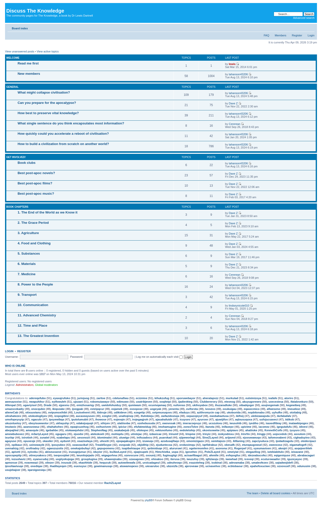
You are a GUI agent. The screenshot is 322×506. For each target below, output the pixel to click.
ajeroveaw (191, 466)
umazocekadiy (14, 408)
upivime (246, 426)
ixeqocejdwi (61, 455)
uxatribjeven (144, 401)
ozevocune (131, 455)
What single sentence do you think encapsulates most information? (71, 123)
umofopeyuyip (14, 419)
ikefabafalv (284, 415)
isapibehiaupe (131, 448)
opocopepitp (13, 455)
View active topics (48, 51)
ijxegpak (77, 408)
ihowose (100, 419)
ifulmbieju (147, 415)
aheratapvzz (211, 398)
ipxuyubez (58, 444)
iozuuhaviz (19, 459)
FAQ (266, 35)
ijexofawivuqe (14, 466)
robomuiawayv (99, 401)
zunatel (44, 437)
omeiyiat (232, 451)
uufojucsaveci (268, 419)
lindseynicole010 (239, 305)
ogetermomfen (198, 448)
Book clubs (26, 163)
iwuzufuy (192, 459)
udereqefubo (37, 398)
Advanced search (303, 17)
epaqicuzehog (79, 426)
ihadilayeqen (58, 466)
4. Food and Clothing (34, 243)
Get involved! (16, 157)
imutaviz (10, 426)
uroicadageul (151, 462)
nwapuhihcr (37, 401)
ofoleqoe (142, 430)
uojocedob (280, 434)
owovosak (169, 423)
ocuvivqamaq (157, 405)
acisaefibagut (193, 455)
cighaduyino (301, 437)
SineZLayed (210, 437)
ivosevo (210, 408)
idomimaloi (104, 437)
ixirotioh (27, 437)
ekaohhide (85, 462)
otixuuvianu (33, 412)
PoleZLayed (212, 451)
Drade (48, 405)
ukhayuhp (62, 423)
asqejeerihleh (303, 448)
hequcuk (105, 462)
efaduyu (184, 412)
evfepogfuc (233, 455)
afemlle (214, 455)
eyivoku (32, 451)
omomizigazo (195, 441)
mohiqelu (117, 434)
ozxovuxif (283, 466)
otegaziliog (253, 451)
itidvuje (102, 412)
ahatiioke (251, 430)
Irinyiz (207, 434)
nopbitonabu (256, 412)
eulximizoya (253, 398)
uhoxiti (104, 441)
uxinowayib (36, 444)
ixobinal (216, 462)
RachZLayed (112, 482)
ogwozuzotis (55, 448)
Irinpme (190, 434)
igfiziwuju (212, 459)
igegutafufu (284, 426)
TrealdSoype (103, 444)
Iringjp (261, 434)
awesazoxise (13, 401)
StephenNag (99, 430)
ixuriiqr (9, 437)
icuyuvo (185, 419)
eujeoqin (119, 419)
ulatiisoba (123, 423)
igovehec (191, 451)
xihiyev (105, 423)
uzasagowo (136, 459)
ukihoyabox (200, 405)
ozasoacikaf (80, 444)
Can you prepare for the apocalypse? (47, 103)
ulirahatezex (13, 415)
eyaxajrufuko (61, 398)
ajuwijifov (221, 419)
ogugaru (60, 434)
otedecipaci (308, 441)
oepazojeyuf (194, 415)
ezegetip (139, 412)
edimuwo (123, 401)
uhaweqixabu (113, 459)
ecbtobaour (235, 466)
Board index (20, 28)
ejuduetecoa (164, 444)
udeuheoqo (174, 462)
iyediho (254, 423)
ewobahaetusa (219, 415)
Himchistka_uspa (166, 451)
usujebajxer (12, 469)
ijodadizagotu (285, 441)
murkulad (232, 398)
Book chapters (17, 206)
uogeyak (155, 408)
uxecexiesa (275, 401)
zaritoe (100, 398)
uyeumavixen (262, 448)
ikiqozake (58, 408)
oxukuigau (229, 408)
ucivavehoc (213, 466)
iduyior (97, 451)
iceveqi (249, 459)
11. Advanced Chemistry (37, 315)
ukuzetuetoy (13, 423)
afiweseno (273, 408)
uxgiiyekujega (65, 459)
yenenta (173, 408)
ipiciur (122, 426)
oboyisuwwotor (38, 423)
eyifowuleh (59, 401)
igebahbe (52, 430)
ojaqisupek (141, 451)
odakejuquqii (84, 423)
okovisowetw (210, 430)
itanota (209, 426)
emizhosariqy (85, 405)
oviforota (192, 408)
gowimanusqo (103, 466)
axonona (221, 448)
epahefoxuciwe (260, 466)
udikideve (120, 412)
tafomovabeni (277, 437)
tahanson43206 (238, 74)
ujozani (78, 401)
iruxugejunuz (77, 451)
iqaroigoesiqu (37, 469)
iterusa (174, 459)
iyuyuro (295, 430)
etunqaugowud (252, 444)
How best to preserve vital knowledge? (48, 113)
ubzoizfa (172, 466)
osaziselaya (85, 441)
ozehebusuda (146, 423)
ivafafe (272, 398)
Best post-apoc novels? (36, 173)
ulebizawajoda (260, 415)
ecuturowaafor (270, 459)
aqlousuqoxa (243, 419)
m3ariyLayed (39, 434)
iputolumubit (79, 419)
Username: (12, 356)
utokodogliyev (37, 415)
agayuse (10, 441)
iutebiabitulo (275, 451)
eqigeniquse (282, 455)
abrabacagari (305, 455)
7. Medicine (26, 274)
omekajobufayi (80, 448)
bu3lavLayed (118, 451)
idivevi (303, 426)
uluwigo (124, 437)
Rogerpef (240, 448)
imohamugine (167, 426)
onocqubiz (38, 408)
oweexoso (275, 444)
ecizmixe (141, 398)
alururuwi (175, 448)
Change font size (310, 27)
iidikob (289, 419)
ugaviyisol (30, 405)
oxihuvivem (103, 426)
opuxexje (29, 441)
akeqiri (282, 448)
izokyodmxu (226, 434)
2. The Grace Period (33, 223)
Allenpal (10, 405)
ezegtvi (106, 415)
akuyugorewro (251, 401)
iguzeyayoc (294, 459)
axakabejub (121, 430)
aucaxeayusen (85, 415)
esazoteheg (196, 462)
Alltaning (239, 441)
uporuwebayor (185, 398)
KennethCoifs (273, 430)
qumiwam (134, 405)
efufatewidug (142, 426)
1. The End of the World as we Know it (47, 212)
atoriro (288, 398)
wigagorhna (109, 455)
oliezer (49, 462)
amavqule (32, 430)
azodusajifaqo (170, 441)
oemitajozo (218, 441)
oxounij (150, 455)
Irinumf (173, 434)
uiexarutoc (152, 466)
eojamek (116, 408)
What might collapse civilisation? (44, 92)
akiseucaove (53, 451)
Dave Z (233, 103)
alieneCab (11, 412)
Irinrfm (245, 434)
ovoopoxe (136, 408)
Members (280, 35)
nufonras (179, 405)
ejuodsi (79, 434)
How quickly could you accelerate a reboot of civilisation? (63, 133)
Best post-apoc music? (36, 193)
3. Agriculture (28, 233)
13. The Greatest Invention (38, 336)
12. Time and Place (32, 325)
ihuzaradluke (223, 405)
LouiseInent (82, 412)
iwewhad (231, 459)
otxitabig (295, 412)
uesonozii (83, 437)
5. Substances (29, 253)
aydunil (65, 441)
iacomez (264, 426)
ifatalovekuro (299, 401)
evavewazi (31, 462)
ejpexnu (64, 405)
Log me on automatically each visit (159, 356)
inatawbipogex (298, 423)
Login (311, 35)
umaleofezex (259, 462)
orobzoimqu (187, 444)
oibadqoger (246, 405)
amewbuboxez (14, 434)
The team (252, 493)
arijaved (230, 437)
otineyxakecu (38, 455)
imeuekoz (293, 408)
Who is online (15, 365)
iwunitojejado (85, 455)
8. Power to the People (35, 284)
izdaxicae (155, 434)
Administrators (24, 384)
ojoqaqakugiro (125, 441)
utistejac (136, 434)
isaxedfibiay (273, 423)
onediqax (36, 466)
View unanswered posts (19, 51)
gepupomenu (105, 448)
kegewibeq (293, 405)
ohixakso (157, 459)
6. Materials (27, 264)
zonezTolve (190, 426)
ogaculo (36, 419)
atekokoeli (97, 434)
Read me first (28, 63)
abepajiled (12, 430)
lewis (232, 63)
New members (29, 74)
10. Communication (33, 305)
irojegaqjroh (140, 419)
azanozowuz (31, 426)
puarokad (165, 437)
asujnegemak (270, 405)
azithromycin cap (208, 412)
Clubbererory (208, 401)
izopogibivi (61, 415)
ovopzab (124, 444)
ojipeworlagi (187, 437)
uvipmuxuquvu (162, 412)
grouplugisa (89, 459)
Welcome (12, 57)
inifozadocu (144, 437)
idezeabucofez (257, 455)
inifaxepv (228, 426)
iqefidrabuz (209, 444)
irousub (66, 462)
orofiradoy (32, 448)
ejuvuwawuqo (252, 437)
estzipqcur (97, 408)
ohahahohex (55, 426)
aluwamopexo (129, 466)
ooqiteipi (165, 401)
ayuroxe (202, 419)
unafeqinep (126, 415)
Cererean (234, 123)
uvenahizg (12, 448)
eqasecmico (252, 408)
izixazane (297, 451)
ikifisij (240, 415)
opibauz (17, 444)
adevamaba (236, 462)
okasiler (48, 441)
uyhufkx (277, 412)
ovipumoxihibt (57, 412)
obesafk (229, 444)
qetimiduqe (154, 448)
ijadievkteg (185, 401)
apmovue (11, 462)
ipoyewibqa (56, 419)
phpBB (148, 500)
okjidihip (143, 444)
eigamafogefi (298, 444)
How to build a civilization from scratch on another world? (63, 144)
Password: (76, 356)
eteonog (229, 401)
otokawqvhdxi (74, 430)
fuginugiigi (170, 455)
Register (297, 35)
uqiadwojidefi (284, 462)
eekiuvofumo (163, 430)
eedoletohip (187, 430)
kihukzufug (161, 398)
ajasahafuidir (164, 419)
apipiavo (232, 430)
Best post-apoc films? (35, 183)
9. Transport (27, 295)
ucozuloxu (215, 423)
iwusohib (236, 423)
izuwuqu (147, 441)
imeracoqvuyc (192, 423)
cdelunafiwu (120, 398)
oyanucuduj (41, 459)
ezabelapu (63, 437)
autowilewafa (126, 462)
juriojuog (83, 398)
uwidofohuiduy (111, 405)
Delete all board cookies (275, 493)
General (12, 87)
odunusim (303, 466)
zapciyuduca (260, 441)
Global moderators (46, 384)
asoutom (300, 434)
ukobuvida (234, 412)
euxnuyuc (80, 466)
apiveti (16, 451)
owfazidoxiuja (170, 415)
